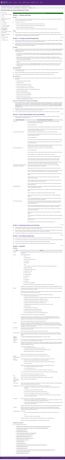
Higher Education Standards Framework (47, 54)
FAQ (37, 2)
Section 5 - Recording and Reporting (5, 35)
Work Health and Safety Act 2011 (22, 453)
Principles (3, 21)
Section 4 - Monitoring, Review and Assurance (6, 32)
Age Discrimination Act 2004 (21, 429)
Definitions (3, 38)
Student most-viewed (26, 2)
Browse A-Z (15, 2)
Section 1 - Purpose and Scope (6, 14)
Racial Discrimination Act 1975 (21, 446)
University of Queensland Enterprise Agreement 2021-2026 (31, 336)
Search (20, 2)
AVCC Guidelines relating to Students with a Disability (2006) (26, 433)
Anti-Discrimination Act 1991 (21, 431)
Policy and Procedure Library (5, 6)
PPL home (10, 2)
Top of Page (61, 37)
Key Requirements (4, 22)
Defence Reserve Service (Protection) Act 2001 (24, 438)
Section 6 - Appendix (4, 37)
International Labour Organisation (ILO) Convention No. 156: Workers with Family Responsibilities (32, 428)
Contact (41, 2)
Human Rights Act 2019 (20, 443)
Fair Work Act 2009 (20, 441)
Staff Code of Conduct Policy (35, 103)
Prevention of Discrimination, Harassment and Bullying (6, 26)
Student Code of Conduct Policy (47, 103)
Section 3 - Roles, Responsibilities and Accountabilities (4, 28)
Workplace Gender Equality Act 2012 (22, 451)
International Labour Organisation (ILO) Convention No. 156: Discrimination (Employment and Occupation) (34, 426)
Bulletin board (33, 2)
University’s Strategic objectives (35, 63)
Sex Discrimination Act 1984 (21, 448)
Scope (3, 17)
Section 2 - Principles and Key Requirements (6, 19)
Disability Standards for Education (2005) (23, 436)
